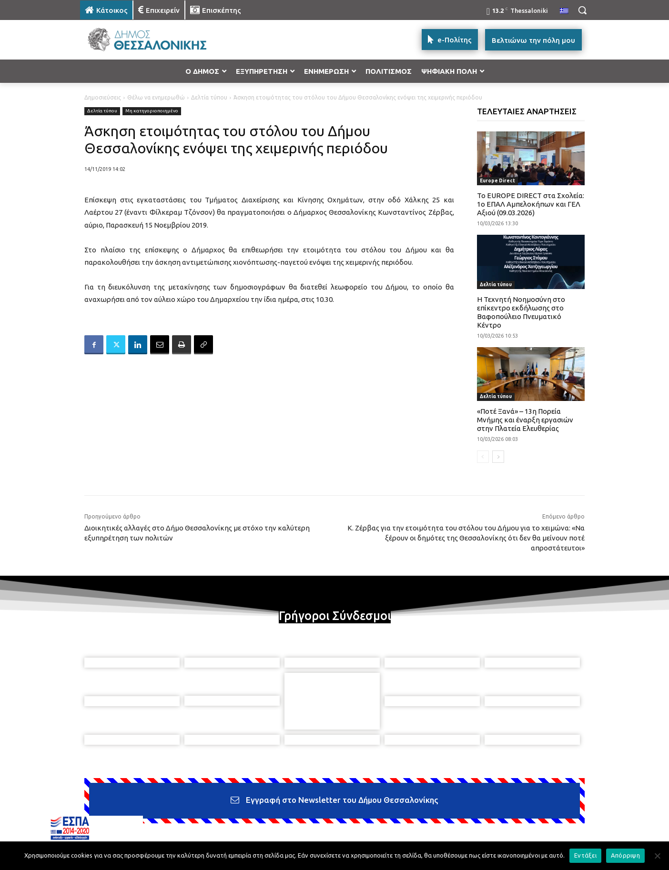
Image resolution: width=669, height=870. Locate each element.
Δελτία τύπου (209, 97)
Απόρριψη (625, 855)
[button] (582, 10)
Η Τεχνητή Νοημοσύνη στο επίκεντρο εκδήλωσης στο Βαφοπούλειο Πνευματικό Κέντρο (521, 312)
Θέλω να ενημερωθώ (156, 97)
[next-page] (498, 456)
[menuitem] (564, 11)
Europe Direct (497, 180)
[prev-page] (483, 456)
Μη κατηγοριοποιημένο (151, 111)
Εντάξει (585, 855)
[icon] (400, 818)
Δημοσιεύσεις (102, 97)
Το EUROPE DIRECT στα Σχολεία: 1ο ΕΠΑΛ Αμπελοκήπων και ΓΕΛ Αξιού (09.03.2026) (530, 204)
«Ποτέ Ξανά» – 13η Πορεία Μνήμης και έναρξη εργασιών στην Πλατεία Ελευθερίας (525, 419)
